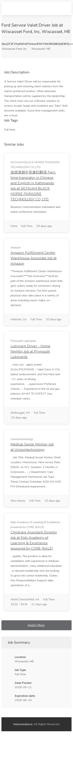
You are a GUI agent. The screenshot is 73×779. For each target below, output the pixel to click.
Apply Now (36, 625)
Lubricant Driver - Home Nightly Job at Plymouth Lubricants (30, 351)
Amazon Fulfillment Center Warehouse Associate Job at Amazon (34, 258)
